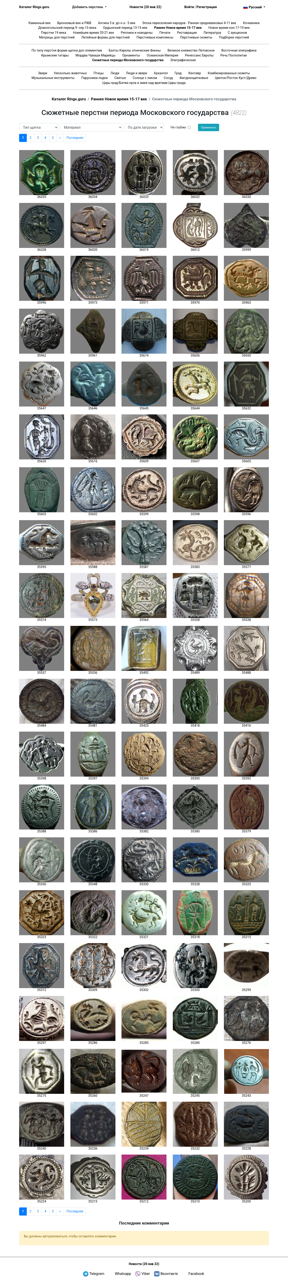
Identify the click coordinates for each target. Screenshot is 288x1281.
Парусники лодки (94, 78)
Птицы (99, 73)
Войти (189, 7)
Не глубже (178, 127)
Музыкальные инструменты (53, 78)
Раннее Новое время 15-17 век (178, 28)
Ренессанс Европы (199, 55)
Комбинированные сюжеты (229, 73)
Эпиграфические (183, 60)
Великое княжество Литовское (191, 50)
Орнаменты (131, 55)
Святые (120, 78)
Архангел (161, 73)
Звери (42, 73)
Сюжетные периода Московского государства (128, 60)
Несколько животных (70, 73)
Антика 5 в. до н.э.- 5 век (116, 23)
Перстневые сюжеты (196, 37)
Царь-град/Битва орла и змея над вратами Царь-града (144, 83)
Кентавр (194, 73)
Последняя (74, 138)
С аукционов (237, 33)
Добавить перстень (88, 7)
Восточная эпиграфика (238, 50)
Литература (212, 33)
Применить (208, 127)
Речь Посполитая (233, 55)
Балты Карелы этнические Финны (135, 50)
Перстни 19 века (53, 33)
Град (178, 73)
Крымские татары (55, 55)
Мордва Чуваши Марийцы (95, 55)
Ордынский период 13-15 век (125, 28)
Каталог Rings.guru (34, 7)
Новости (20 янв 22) (145, 7)
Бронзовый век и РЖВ (74, 23)
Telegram (96, 1274)
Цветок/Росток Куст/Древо (235, 78)
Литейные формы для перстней (105, 37)
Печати (164, 33)
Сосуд (168, 78)
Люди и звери (136, 73)
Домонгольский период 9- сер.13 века (67, 28)
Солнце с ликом (145, 78)
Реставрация (187, 33)
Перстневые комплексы (154, 37)
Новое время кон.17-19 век (229, 28)
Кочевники (251, 23)
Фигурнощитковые (194, 78)
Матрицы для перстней (57, 37)
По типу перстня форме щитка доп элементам (67, 50)
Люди (114, 73)
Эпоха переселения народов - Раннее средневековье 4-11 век (189, 23)
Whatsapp (123, 1274)
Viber (146, 1274)
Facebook (196, 1274)
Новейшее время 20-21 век (93, 33)
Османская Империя (162, 55)
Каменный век (39, 23)
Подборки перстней (234, 37)
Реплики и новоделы (137, 33)
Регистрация (206, 7)
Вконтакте (169, 1274)
